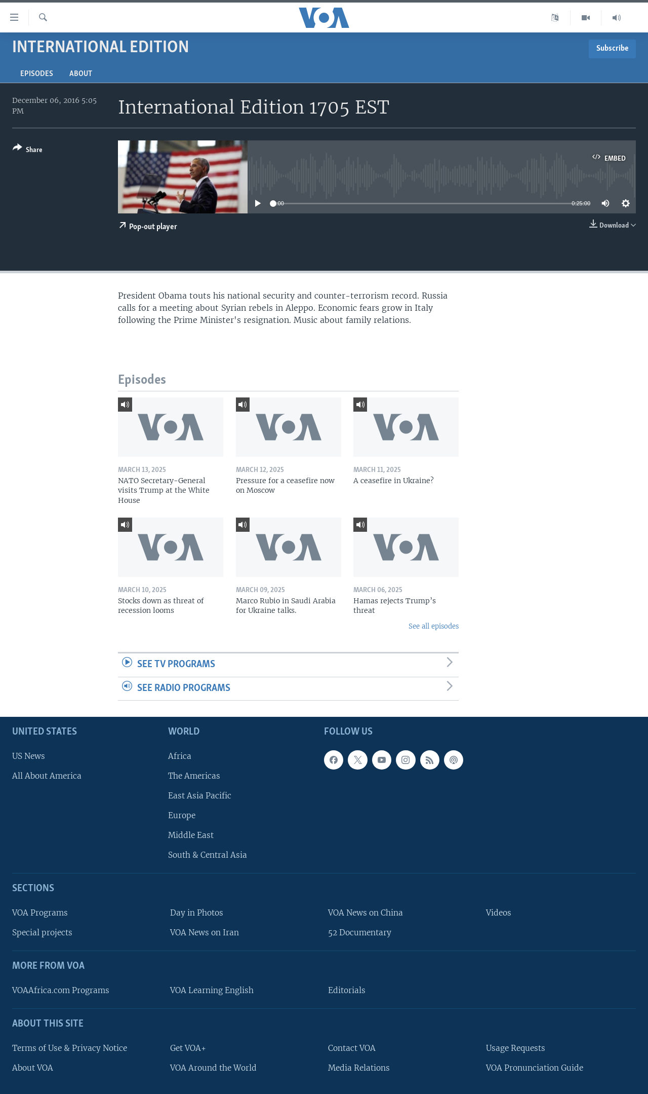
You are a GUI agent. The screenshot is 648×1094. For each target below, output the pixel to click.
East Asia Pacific (199, 795)
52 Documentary (359, 932)
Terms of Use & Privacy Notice (69, 1048)
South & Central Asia (207, 855)
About (80, 74)
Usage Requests (515, 1048)
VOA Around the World (213, 1068)
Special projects (42, 932)
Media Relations (359, 1068)
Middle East (191, 835)
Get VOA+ (188, 1048)
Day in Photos (196, 913)
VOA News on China (365, 913)
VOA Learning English (212, 990)
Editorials (347, 990)
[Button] (28, 150)
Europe (181, 815)
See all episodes (434, 626)
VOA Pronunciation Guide (534, 1068)
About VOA (32, 1068)
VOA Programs (40, 913)
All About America (47, 776)
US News (28, 756)
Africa (179, 756)
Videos (498, 913)
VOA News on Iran (204, 932)
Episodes (36, 74)
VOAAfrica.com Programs (60, 990)
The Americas (194, 776)
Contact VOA (352, 1048)
